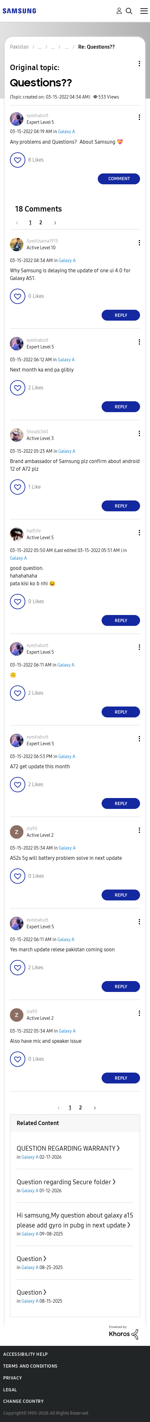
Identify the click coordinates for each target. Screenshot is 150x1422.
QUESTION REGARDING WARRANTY (66, 1148)
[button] (128, 117)
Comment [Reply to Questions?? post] (119, 178)
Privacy (12, 1378)
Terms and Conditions (30, 1366)
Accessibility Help (25, 1354)
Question (29, 1259)
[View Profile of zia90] (32, 828)
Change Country (23, 1401)
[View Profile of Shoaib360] (37, 432)
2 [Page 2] (40, 223)
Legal (10, 1390)
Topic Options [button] (128, 63)
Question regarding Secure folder (64, 1182)
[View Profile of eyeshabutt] (37, 115)
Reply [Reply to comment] (121, 315)
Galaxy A (66, 131)
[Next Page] (53, 222)
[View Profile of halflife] (34, 531)
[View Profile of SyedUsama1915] (42, 241)
